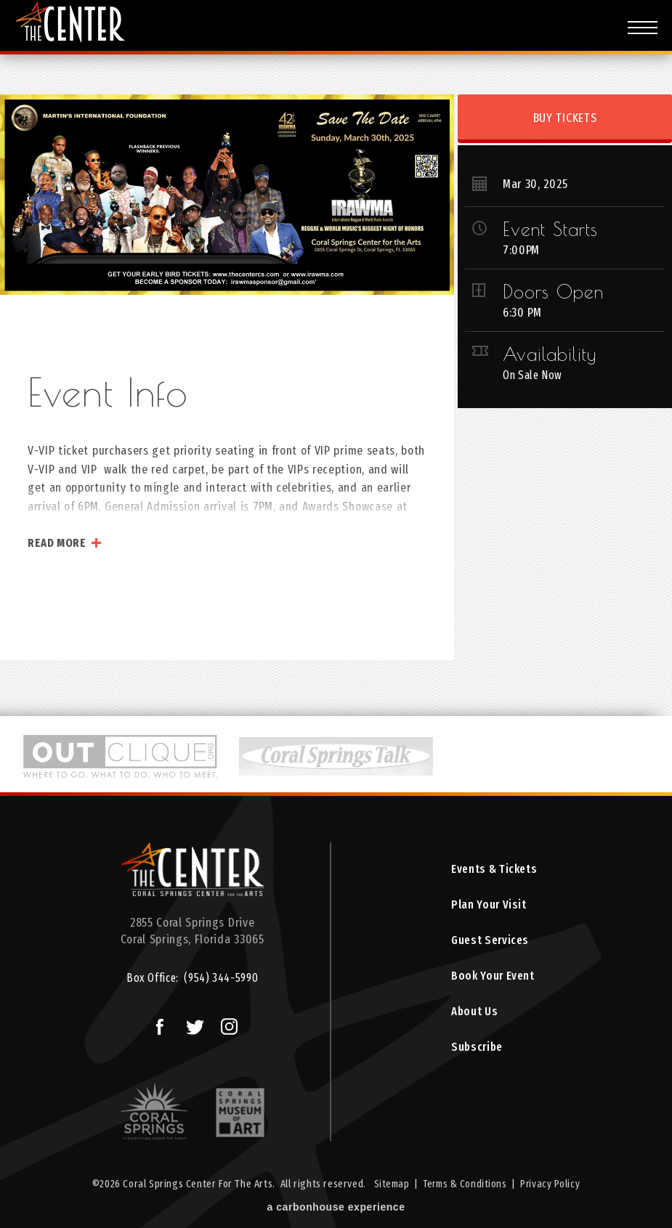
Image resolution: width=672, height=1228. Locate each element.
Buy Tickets (565, 118)
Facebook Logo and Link (153, 1023)
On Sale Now (535, 375)
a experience (336, 1209)
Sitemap (389, 1185)
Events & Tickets (493, 869)
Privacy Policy (552, 1185)
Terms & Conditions (465, 1185)
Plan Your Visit (486, 906)
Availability (549, 354)
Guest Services (489, 943)
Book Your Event (491, 980)
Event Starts (550, 229)
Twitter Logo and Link (190, 1023)
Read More (57, 543)
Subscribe (475, 1054)
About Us (471, 1017)
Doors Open (553, 291)
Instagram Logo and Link (224, 1023)
